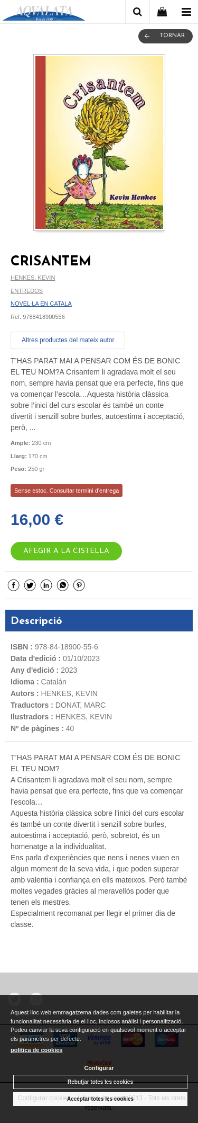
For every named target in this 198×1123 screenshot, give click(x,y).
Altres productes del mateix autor (68, 340)
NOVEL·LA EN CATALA (41, 303)
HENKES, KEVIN (33, 277)
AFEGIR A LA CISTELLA (66, 551)
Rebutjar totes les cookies (100, 1082)
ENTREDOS (27, 291)
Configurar (99, 1068)
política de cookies (36, 1050)
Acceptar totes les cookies (100, 1099)
